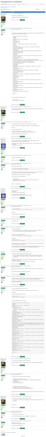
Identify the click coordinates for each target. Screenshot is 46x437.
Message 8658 (13, 13)
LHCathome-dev (4, 4)
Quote (23, 104)
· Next (3, 10)
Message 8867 (13, 411)
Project (10, 4)
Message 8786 (13, 163)
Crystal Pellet (3, 251)
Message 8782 (13, 106)
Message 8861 (13, 358)
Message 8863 (13, 396)
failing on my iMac (25, 288)
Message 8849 (13, 286)
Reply (21, 104)
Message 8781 (13, 28)
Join (40, 4)
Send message (3, 115)
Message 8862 (29, 396)
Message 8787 (13, 188)
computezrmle (3, 138)
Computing (14, 4)
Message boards (3, 6)
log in (9, 9)
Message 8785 (13, 155)
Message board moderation (4, 7)
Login (43, 4)
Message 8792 (13, 251)
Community (19, 4)
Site (27, 4)
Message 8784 (13, 138)
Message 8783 (29, 138)
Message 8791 (29, 251)
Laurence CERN (4, 13)
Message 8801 (13, 276)
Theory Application (8, 6)
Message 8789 (13, 205)
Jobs (24, 4)
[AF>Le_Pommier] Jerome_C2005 (6, 28)
